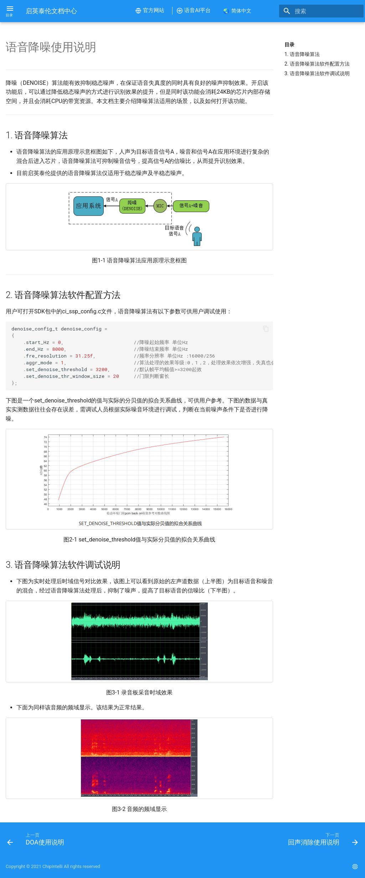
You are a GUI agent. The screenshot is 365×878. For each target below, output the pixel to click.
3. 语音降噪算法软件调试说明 (317, 73)
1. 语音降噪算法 (302, 54)
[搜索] (322, 11)
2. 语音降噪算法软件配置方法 (317, 64)
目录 (289, 44)
